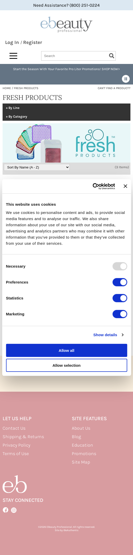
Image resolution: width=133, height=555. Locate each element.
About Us (81, 428)
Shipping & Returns (23, 436)
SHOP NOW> (111, 69)
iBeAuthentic (70, 530)
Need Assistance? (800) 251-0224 (66, 5)
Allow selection (66, 365)
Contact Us (14, 428)
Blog (76, 436)
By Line (14, 108)
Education (82, 445)
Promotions (84, 453)
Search (111, 55)
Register (32, 42)
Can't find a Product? (114, 88)
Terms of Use (16, 453)
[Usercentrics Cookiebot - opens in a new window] (92, 186)
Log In (12, 42)
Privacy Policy (16, 445)
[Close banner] (125, 186)
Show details (105, 335)
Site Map (81, 462)
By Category (17, 116)
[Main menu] (13, 55)
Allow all (66, 350)
